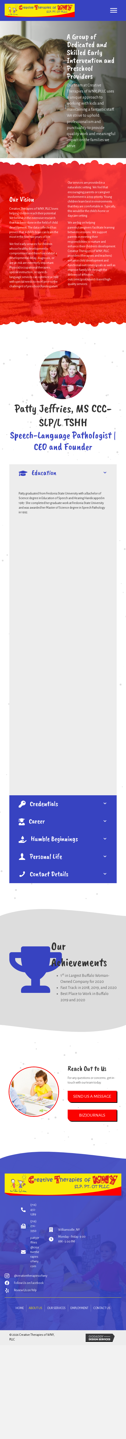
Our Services (56, 1308)
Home (20, 1308)
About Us (35, 1308)
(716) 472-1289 (33, 1209)
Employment (79, 1308)
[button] (92, 1096)
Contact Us (101, 1308)
